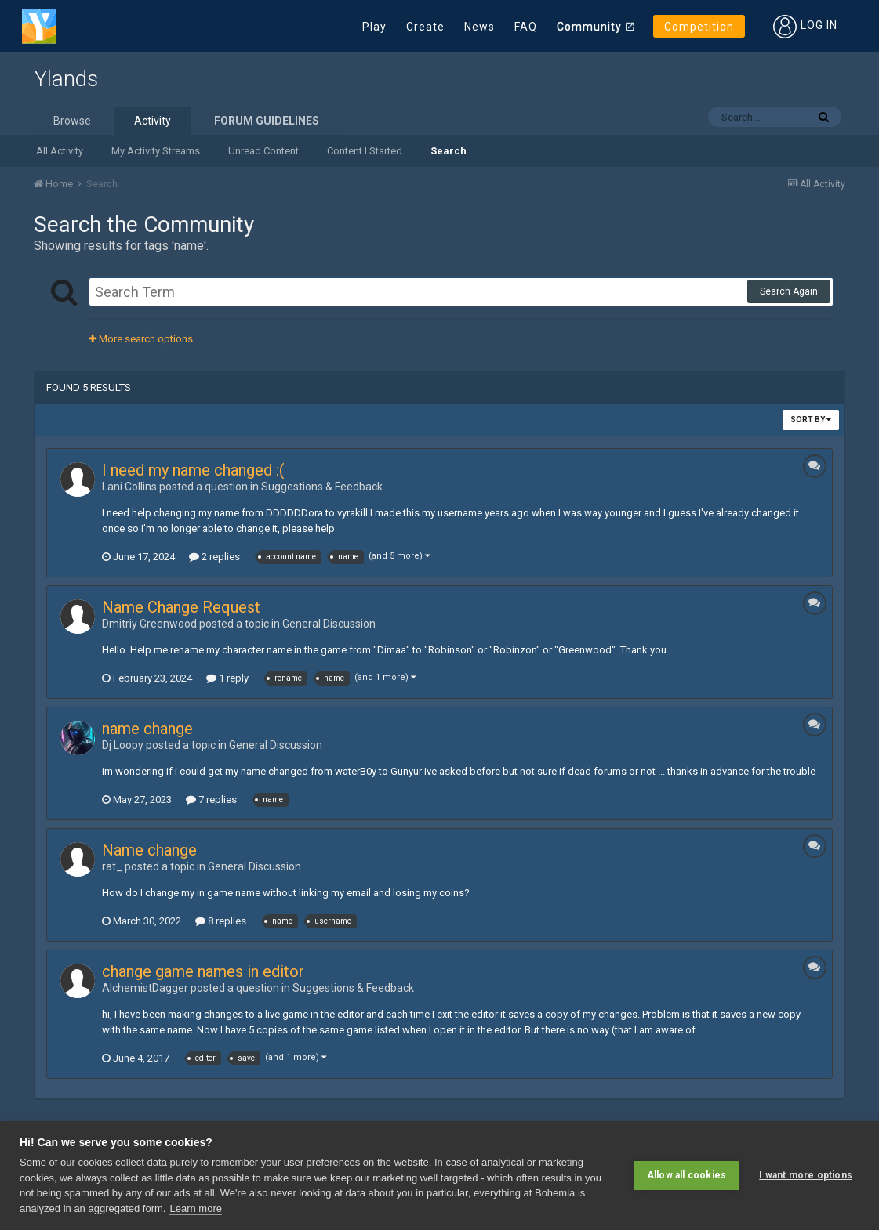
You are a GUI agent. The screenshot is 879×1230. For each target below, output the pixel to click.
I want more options (805, 1175)
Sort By (810, 419)
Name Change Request (181, 607)
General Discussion (329, 623)
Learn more (195, 1208)
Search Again (789, 291)
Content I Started (364, 151)
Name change (149, 850)
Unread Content (263, 151)
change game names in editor (203, 971)
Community (589, 26)
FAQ (525, 26)
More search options (141, 339)
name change (147, 728)
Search (448, 151)
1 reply (227, 678)
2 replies (214, 557)
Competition (699, 26)
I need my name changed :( (193, 470)
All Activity (59, 151)
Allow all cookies (686, 1175)
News (479, 26)
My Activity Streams (155, 151)
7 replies (211, 799)
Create (425, 26)
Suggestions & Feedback (322, 486)
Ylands (66, 79)
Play (374, 26)
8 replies (220, 921)
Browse (72, 120)
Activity (152, 120)
